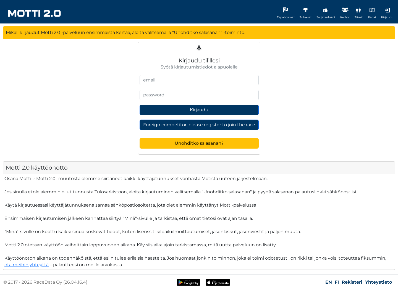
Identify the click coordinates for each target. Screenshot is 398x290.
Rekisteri (352, 282)
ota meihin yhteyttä (26, 264)
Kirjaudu (199, 109)
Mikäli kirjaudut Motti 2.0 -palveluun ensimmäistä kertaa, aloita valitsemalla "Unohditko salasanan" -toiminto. (125, 32)
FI (337, 282)
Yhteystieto (378, 282)
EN (328, 282)
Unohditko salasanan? (199, 143)
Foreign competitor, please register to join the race (199, 124)
